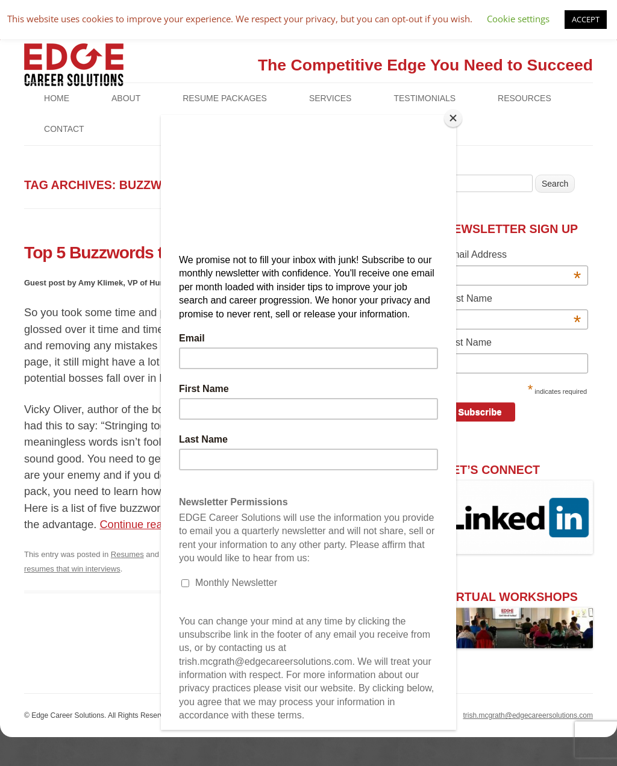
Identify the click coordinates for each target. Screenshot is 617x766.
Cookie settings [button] (518, 19)
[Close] (453, 118)
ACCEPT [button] (586, 19)
